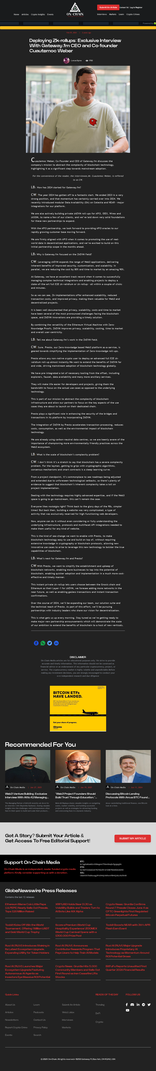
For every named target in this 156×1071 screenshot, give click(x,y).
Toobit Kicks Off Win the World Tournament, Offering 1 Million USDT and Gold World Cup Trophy (27, 928)
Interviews (102, 14)
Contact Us (123, 7)
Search (37, 1035)
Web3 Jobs (68, 1012)
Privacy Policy (41, 1027)
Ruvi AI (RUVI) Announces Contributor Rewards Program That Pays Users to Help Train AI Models (77, 949)
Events (50, 14)
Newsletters (12, 1020)
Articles (25, 14)
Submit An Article (108, 7)
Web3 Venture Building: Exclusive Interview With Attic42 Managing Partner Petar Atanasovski (26, 796)
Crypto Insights (38, 14)
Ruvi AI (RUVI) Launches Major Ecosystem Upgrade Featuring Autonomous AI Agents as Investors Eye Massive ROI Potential (27, 971)
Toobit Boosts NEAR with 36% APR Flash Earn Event (128, 927)
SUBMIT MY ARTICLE (132, 838)
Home (16, 14)
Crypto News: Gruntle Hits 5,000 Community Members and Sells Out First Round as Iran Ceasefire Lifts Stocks (77, 971)
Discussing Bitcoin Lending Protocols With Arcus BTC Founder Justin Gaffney (128, 796)
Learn (121, 14)
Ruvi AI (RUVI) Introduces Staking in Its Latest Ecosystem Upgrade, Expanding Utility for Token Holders (27, 949)
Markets (112, 14)
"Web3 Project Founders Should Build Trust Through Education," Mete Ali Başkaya (75, 796)
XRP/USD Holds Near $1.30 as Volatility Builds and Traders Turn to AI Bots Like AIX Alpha (77, 908)
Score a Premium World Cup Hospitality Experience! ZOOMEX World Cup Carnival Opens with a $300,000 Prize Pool (76, 930)
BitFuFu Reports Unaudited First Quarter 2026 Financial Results (126, 968)
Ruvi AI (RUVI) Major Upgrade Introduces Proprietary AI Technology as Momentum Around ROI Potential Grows (127, 951)
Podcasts (39, 1012)
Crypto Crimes (133, 14)
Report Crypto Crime (16, 1027)
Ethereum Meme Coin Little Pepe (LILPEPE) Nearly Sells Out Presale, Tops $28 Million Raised (26, 908)
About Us (10, 1005)
